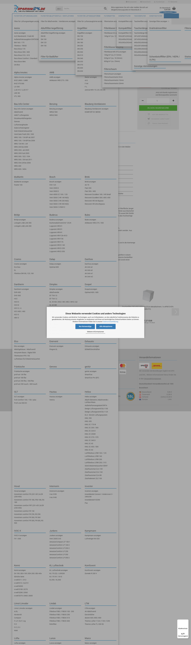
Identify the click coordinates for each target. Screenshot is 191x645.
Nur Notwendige (85, 327)
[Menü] (187, 620)
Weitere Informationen (95, 332)
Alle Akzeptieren (106, 327)
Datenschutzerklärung (110, 321)
